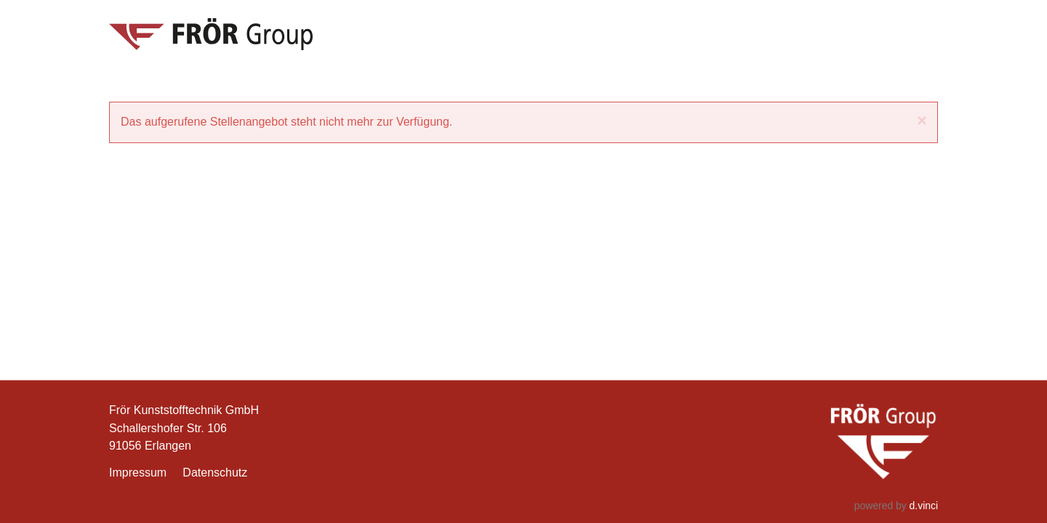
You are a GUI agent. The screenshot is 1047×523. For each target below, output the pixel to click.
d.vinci (924, 505)
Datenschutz (214, 473)
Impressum (138, 473)
